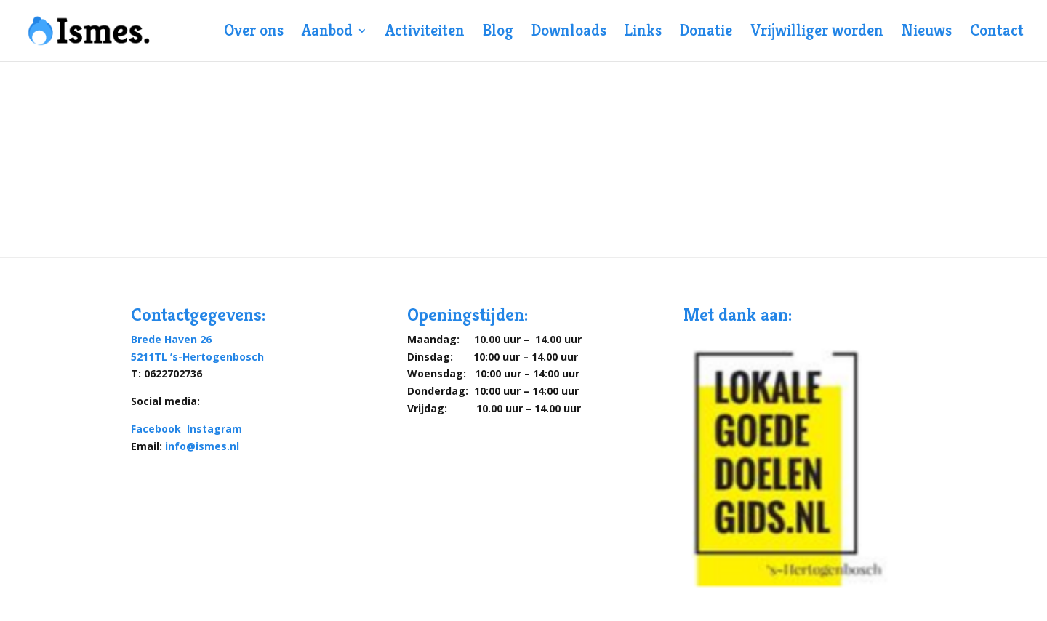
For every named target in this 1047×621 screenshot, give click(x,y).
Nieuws (927, 32)
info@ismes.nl (202, 446)
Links (643, 32)
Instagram (214, 429)
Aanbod (327, 32)
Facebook (157, 429)
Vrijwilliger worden (816, 32)
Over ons (254, 32)
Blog (498, 32)
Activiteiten (425, 32)
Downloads (568, 32)
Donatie (706, 32)
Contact (997, 32)
